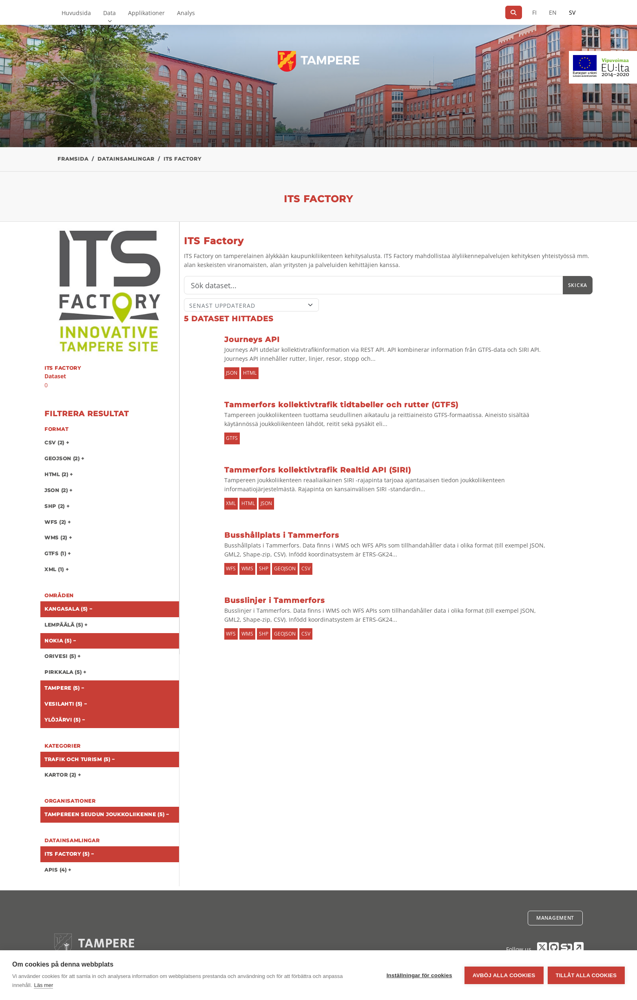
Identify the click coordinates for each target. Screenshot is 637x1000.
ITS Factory (182, 159)
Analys (186, 13)
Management (555, 917)
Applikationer (146, 13)
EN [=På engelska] (553, 12)
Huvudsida (76, 13)
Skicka (577, 285)
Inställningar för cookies (419, 975)
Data (109, 13)
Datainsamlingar (126, 159)
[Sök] (513, 12)
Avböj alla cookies (504, 975)
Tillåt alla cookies (586, 975)
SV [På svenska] (572, 12)
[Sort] (251, 304)
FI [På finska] (534, 12)
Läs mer (43, 985)
